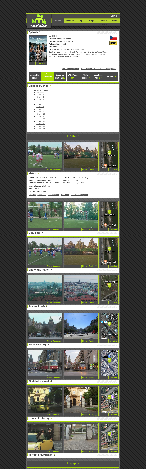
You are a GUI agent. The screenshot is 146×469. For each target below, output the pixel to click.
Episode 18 (40, 128)
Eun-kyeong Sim (87, 54)
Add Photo (65, 195)
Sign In (114, 16)
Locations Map (98, 76)
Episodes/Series (38, 85)
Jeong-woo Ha (64, 54)
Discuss (111, 76)
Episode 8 (40, 109)
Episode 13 (40, 121)
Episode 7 (40, 107)
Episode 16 (40, 126)
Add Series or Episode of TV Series (95, 69)
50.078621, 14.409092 (77, 183)
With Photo (73, 76)
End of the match (39, 269)
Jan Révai (75, 54)
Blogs (91, 21)
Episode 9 (40, 111)
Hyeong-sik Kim (77, 49)
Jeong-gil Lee (58, 56)
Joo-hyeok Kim (73, 52)
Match (32, 173)
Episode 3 (40, 97)
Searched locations (60, 76)
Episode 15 (40, 124)
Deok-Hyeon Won (72, 56)
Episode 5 (40, 102)
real (48, 186)
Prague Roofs (37, 306)
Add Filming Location (70, 69)
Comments (41, 195)
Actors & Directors (103, 23)
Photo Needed (85, 76)
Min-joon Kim (85, 52)
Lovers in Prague (41, 90)
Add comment (53, 195)
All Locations (47, 76)
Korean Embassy (39, 418)
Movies (58, 21)
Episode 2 (40, 94)
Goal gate (34, 232)
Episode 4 (40, 99)
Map (80, 21)
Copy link (32, 195)
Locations (69, 21)
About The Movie (34, 76)
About (114, 21)
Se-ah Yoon (96, 52)
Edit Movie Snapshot (79, 195)
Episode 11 (40, 116)
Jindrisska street (39, 381)
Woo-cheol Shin (63, 49)
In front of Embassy (41, 454)
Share (113, 69)
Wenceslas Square (40, 344)
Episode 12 (40, 119)
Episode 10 (40, 114)
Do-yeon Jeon (60, 52)
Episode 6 (40, 104)
